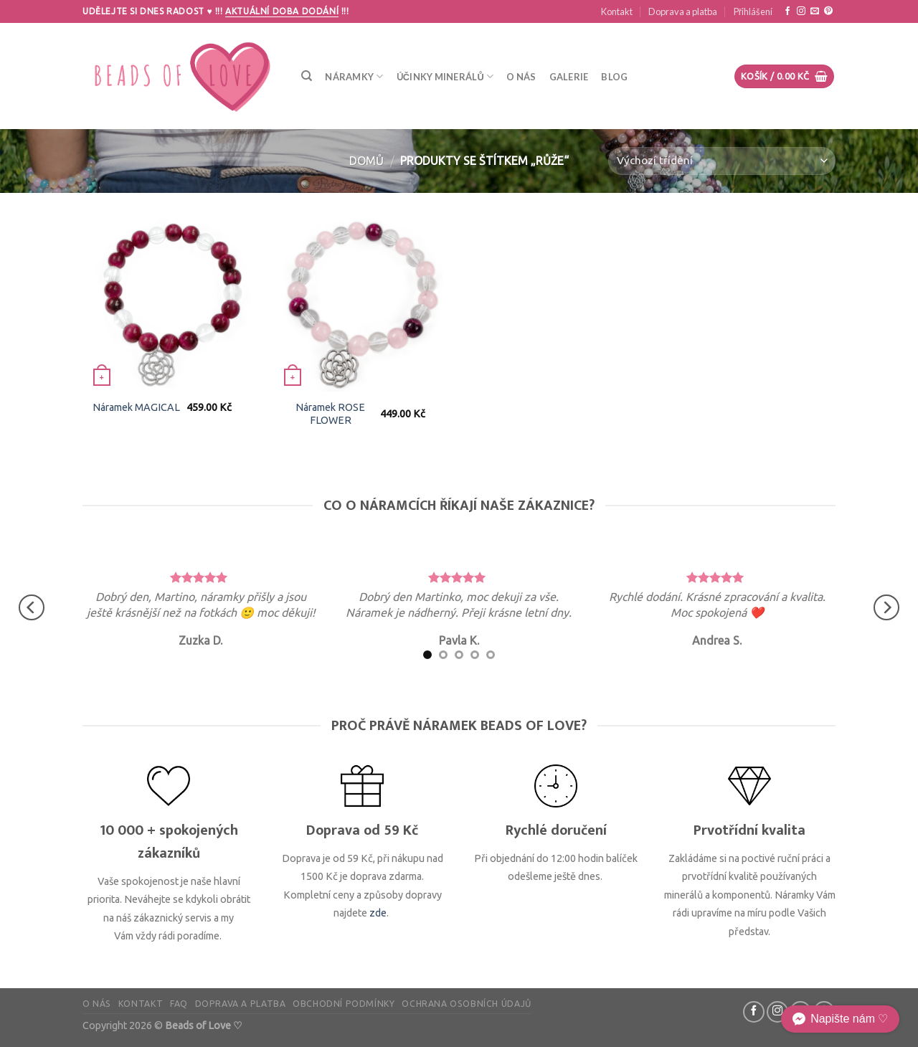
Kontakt (617, 11)
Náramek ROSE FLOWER (330, 414)
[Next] (886, 608)
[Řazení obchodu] (722, 161)
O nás (521, 76)
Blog (614, 76)
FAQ (179, 1003)
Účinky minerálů (445, 76)
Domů (366, 160)
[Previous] (31, 608)
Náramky (354, 76)
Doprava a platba (682, 11)
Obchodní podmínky (343, 1003)
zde (378, 913)
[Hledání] (306, 76)
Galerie (569, 76)
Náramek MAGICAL (136, 407)
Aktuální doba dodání (282, 11)
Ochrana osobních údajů (466, 1003)
